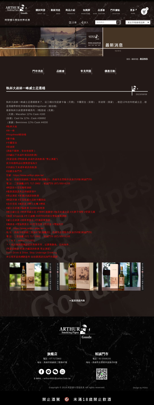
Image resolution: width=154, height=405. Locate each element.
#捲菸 (9, 216)
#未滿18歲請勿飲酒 (28, 195)
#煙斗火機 (32, 204)
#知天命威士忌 (61, 212)
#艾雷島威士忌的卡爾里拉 (32, 200)
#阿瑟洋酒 (11, 200)
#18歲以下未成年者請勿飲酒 (21, 167)
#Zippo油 (18, 216)
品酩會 (61, 71)
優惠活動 (110, 71)
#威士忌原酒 (13, 208)
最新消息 (135, 59)
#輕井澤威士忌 (28, 212)
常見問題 (86, 71)
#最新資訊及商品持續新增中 (21, 191)
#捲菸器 (22, 204)
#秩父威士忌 (13, 212)
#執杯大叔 (11, 126)
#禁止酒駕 (11, 195)
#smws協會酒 (37, 208)
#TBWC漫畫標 (45, 212)
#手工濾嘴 (29, 216)
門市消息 (37, 71)
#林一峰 (10, 130)
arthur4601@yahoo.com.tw (57, 378)
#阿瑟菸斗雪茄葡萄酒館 (19, 187)
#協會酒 (24, 208)
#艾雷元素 (89, 212)
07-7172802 (55, 358)
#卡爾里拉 (11, 143)
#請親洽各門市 (14, 171)
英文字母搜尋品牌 (136, 22)
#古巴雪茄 (11, 204)
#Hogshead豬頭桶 (16, 134)
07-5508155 (105, 358)
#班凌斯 (10, 147)
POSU (145, 388)
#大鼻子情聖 (76, 212)
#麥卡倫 (10, 138)
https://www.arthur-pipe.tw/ (28, 175)
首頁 (128, 59)
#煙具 (42, 204)
